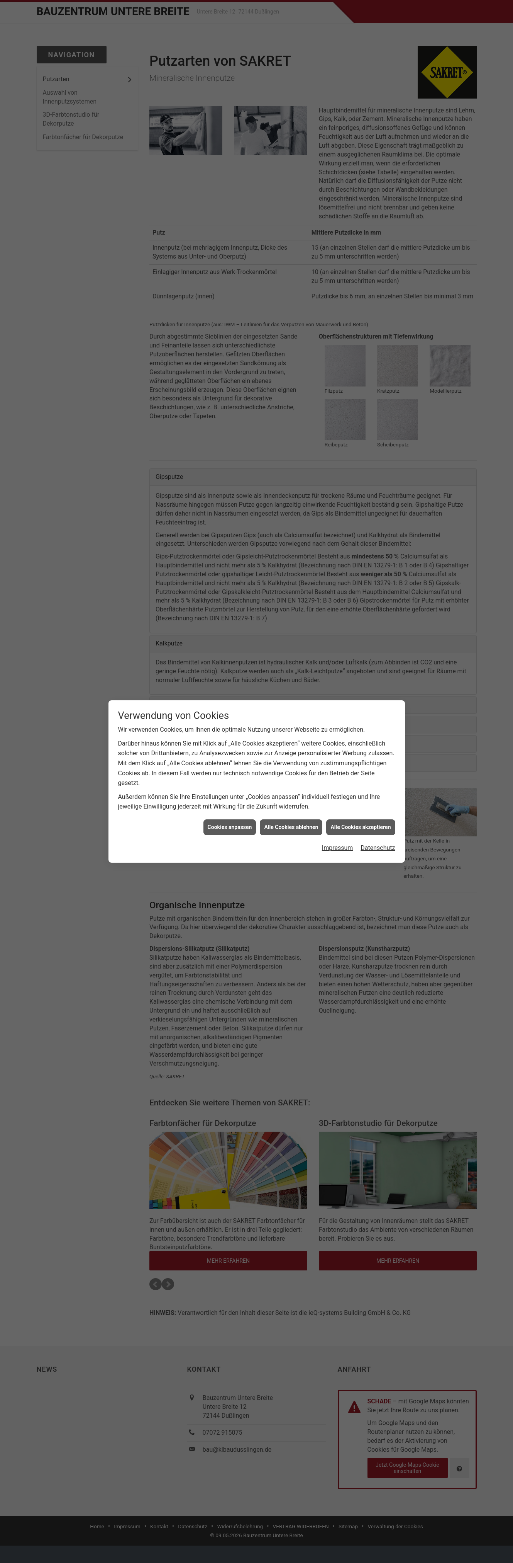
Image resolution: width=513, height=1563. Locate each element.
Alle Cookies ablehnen (291, 555)
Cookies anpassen (230, 555)
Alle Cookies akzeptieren (360, 555)
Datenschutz (378, 575)
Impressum (337, 575)
